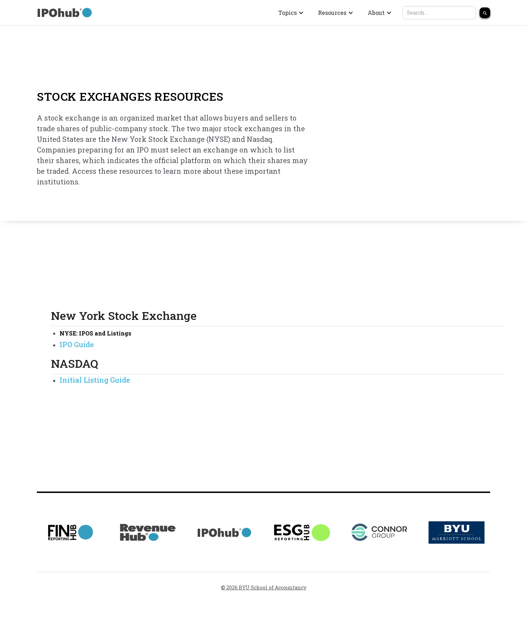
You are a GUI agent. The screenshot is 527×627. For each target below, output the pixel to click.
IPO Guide (77, 344)
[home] (65, 12)
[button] (291, 12)
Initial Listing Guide (95, 379)
